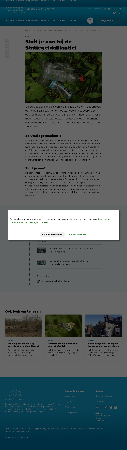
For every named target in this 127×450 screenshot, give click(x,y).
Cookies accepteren (52, 234)
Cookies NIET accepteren (78, 234)
